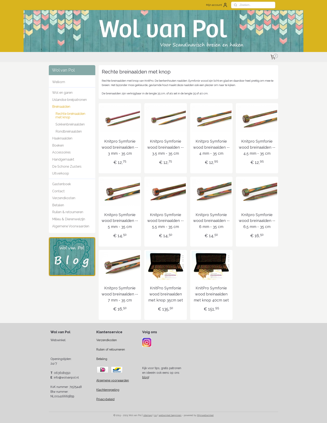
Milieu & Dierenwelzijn (68, 219)
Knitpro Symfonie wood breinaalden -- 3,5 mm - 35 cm (165, 147)
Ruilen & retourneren (67, 212)
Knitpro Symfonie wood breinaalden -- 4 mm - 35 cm (211, 147)
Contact (58, 191)
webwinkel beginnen (170, 415)
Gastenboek (61, 184)
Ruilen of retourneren (110, 349)
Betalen (58, 205)
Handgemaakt (63, 159)
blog (145, 377)
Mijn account (217, 5)
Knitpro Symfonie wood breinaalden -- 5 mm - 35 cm (120, 221)
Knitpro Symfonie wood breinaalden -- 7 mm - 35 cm (120, 294)
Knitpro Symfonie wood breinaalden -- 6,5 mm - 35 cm (257, 221)
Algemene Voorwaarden (70, 226)
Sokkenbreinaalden (70, 124)
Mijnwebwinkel (205, 415)
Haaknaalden (62, 138)
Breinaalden (61, 107)
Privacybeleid (105, 399)
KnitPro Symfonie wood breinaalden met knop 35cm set (165, 294)
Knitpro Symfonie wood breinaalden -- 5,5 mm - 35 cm (165, 221)
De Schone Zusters (67, 166)
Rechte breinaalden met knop (70, 115)
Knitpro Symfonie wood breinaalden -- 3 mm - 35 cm (120, 147)
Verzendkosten (63, 198)
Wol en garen (62, 93)
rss (155, 415)
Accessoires (61, 152)
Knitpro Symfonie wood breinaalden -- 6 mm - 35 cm (211, 221)
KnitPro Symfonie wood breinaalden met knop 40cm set (211, 294)
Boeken (58, 145)
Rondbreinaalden (68, 131)
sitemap (147, 415)
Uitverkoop (60, 173)
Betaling (101, 359)
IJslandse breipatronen (69, 100)
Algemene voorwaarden (112, 380)
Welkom (58, 82)
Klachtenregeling (107, 389)
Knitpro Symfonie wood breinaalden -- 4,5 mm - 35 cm (257, 147)
